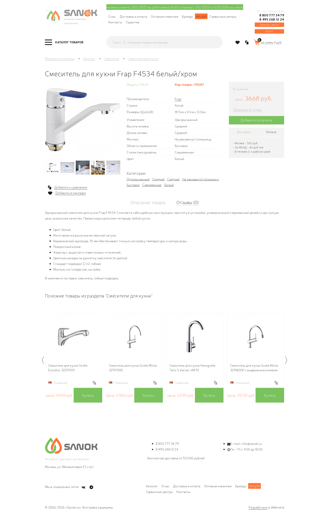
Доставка (243, 131)
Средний (158, 179)
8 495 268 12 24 (271, 19)
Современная (151, 184)
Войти (269, 31)
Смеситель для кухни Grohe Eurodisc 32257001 (67, 367)
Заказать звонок (269, 24)
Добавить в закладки (70, 193)
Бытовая (133, 184)
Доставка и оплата (133, 16)
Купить (88, 395)
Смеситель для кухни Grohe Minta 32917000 (133, 367)
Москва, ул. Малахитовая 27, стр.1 (69, 466)
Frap (178, 98)
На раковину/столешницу (200, 179)
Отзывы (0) (187, 202)
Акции (201, 16)
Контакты (115, 22)
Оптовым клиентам (164, 16)
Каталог (152, 486)
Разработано (258, 507)
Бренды (187, 16)
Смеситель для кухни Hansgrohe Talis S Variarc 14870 (192, 367)
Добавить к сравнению (70, 187)
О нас (112, 16)
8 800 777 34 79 (271, 15)
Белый (169, 184)
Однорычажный (138, 179)
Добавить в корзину (256, 119)
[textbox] (168, 42)
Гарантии (132, 22)
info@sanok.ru (252, 443)
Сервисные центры (222, 16)
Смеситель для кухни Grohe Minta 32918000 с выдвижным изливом (254, 367)
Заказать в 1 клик (247, 109)
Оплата (271, 131)
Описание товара (147, 202)
